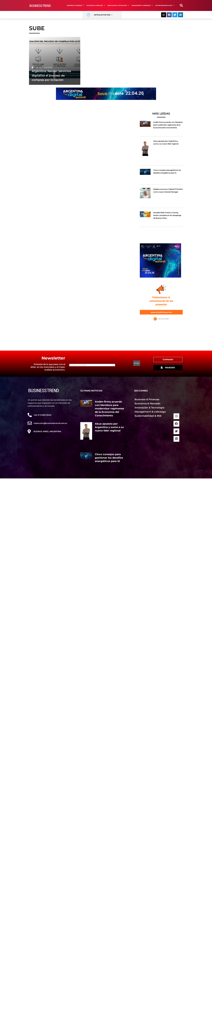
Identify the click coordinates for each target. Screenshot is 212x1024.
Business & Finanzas (75, 5)
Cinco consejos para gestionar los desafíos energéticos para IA (109, 458)
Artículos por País (103, 15)
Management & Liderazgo (142, 5)
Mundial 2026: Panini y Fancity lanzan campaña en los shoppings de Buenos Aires (167, 215)
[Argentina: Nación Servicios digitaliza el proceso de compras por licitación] (54, 61)
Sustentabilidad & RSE (164, 5)
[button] (181, 5)
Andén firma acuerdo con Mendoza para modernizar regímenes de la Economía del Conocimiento (168, 125)
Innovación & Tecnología (118, 5)
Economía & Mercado (96, 5)
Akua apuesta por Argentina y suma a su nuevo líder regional (109, 427)
